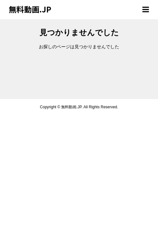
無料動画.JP (30, 9)
